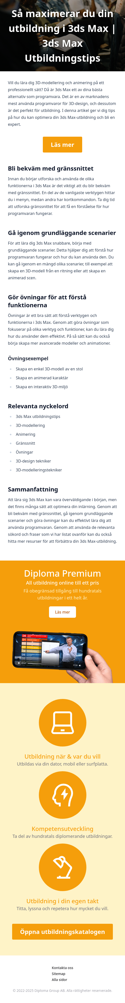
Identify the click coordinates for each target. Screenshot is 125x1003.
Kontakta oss (62, 967)
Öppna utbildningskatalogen (62, 931)
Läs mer (62, 144)
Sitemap (58, 973)
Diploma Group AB (49, 990)
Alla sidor (59, 979)
